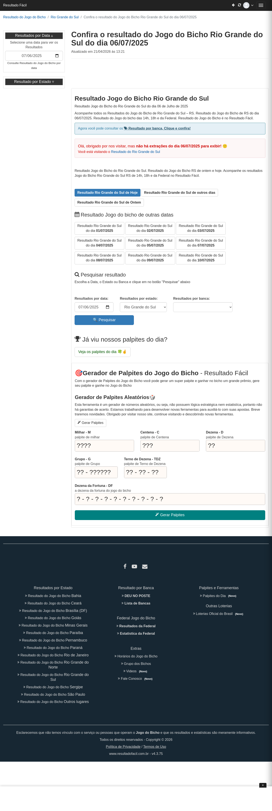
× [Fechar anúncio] (263, 785)
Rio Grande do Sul (65, 17)
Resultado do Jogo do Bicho (24, 17)
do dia (99, 228)
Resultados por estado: (139, 298)
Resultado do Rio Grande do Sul (135, 152)
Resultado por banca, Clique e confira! (157, 128)
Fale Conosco (136, 678)
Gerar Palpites (90, 423)
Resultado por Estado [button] (33, 82)
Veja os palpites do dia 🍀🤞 (102, 352)
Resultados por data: (91, 298)
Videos (136, 671)
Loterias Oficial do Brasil (219, 614)
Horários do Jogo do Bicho (136, 656)
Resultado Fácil (15, 5)
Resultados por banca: (191, 298)
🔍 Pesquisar (104, 320)
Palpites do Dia (219, 596)
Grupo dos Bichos (136, 664)
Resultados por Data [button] (32, 35)
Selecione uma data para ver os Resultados (34, 45)
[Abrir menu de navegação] (261, 5)
